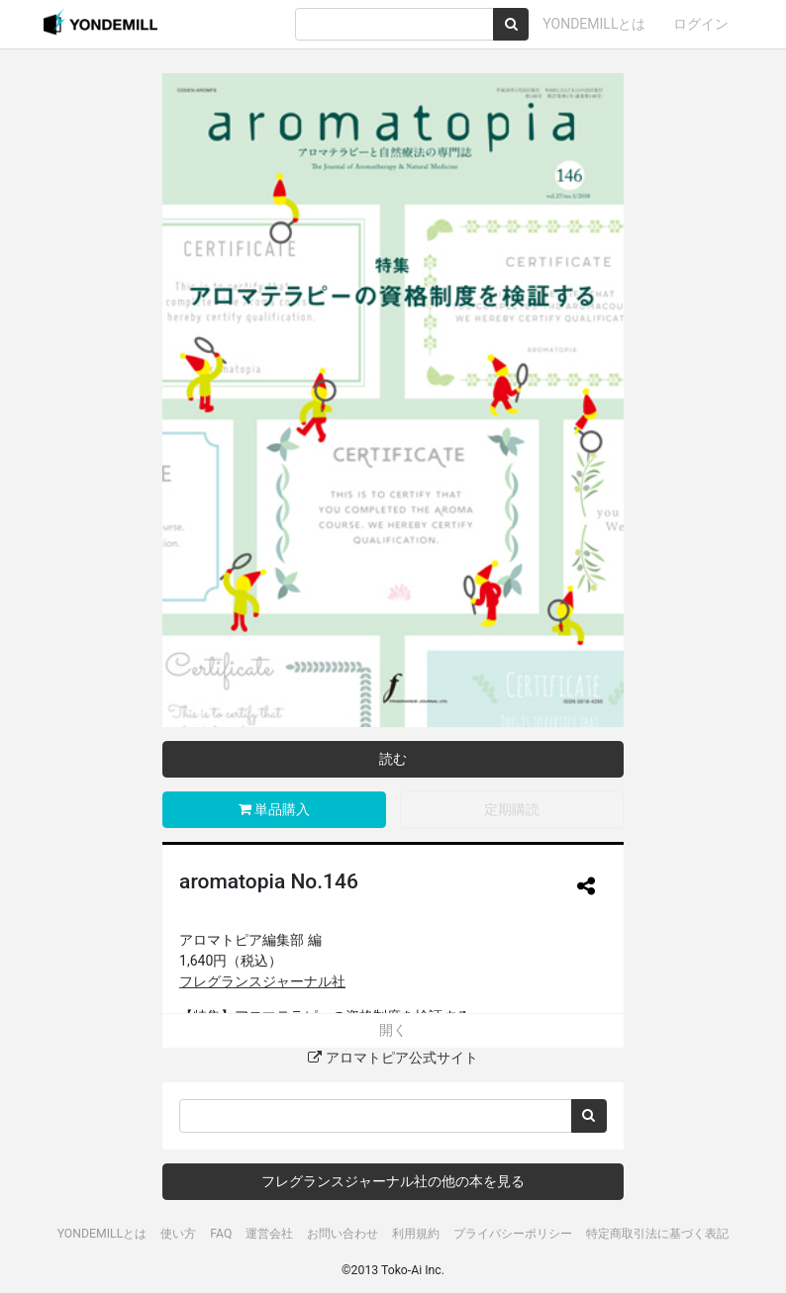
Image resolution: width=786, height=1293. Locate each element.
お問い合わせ (342, 1234)
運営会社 (269, 1234)
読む (393, 759)
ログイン (701, 24)
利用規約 (416, 1234)
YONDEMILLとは (593, 24)
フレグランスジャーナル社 (262, 981)
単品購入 (274, 809)
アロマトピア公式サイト (392, 1057)
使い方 (178, 1234)
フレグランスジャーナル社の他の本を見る (393, 1181)
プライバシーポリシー (512, 1234)
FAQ (221, 1234)
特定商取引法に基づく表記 (657, 1234)
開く (393, 1030)
